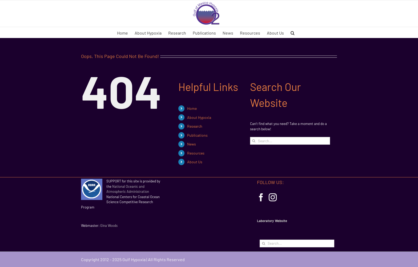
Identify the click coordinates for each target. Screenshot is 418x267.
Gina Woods (109, 225)
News (191, 144)
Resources (195, 153)
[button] (293, 32)
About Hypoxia (199, 117)
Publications (197, 135)
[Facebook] (261, 197)
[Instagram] (273, 197)
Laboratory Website (272, 221)
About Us (194, 162)
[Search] (254, 141)
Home (192, 108)
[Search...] (290, 141)
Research (194, 126)
